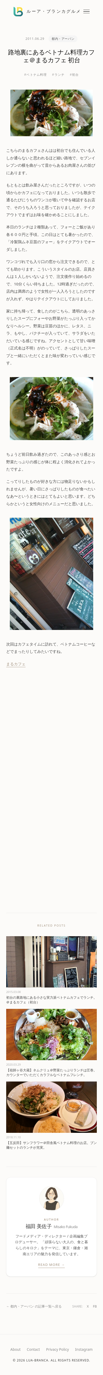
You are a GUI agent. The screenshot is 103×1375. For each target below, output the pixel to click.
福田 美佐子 (52, 1226)
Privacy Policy (57, 1349)
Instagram (84, 1349)
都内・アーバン (63, 38)
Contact (33, 1349)
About (15, 1349)
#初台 (74, 74)
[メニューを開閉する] (86, 12)
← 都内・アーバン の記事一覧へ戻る (34, 1306)
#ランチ (58, 74)
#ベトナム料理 (35, 74)
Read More (51, 1264)
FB (95, 1306)
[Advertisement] (48, 733)
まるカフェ (16, 663)
